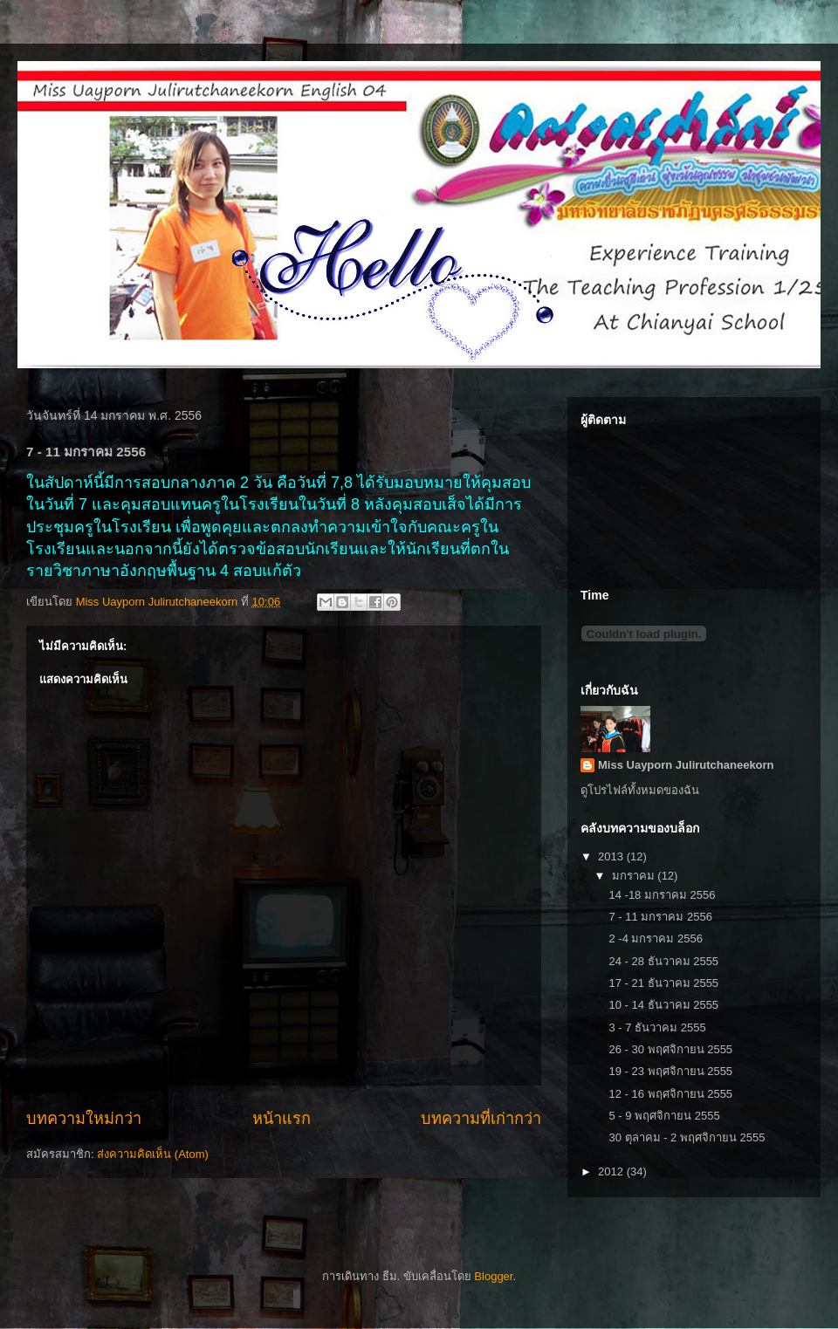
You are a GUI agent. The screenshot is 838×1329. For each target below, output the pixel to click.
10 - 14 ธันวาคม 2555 (663, 1004)
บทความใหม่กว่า (83, 1118)
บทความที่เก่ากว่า (481, 1118)
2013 (612, 856)
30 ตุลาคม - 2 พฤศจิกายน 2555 (686, 1137)
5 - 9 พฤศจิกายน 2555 (663, 1115)
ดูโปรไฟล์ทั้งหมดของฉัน (639, 790)
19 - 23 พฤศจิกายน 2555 (670, 1071)
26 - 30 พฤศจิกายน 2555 (670, 1049)
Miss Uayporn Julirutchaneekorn (686, 764)
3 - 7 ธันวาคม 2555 (656, 1027)
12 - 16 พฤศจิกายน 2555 (670, 1093)
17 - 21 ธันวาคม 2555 (663, 983)
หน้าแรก (281, 1118)
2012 (612, 1171)
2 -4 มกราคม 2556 (655, 938)
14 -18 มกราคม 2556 (661, 894)
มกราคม (635, 875)
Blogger (493, 1276)
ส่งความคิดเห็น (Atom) (153, 1154)
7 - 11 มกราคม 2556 (659, 916)
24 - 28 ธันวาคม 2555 (663, 961)
